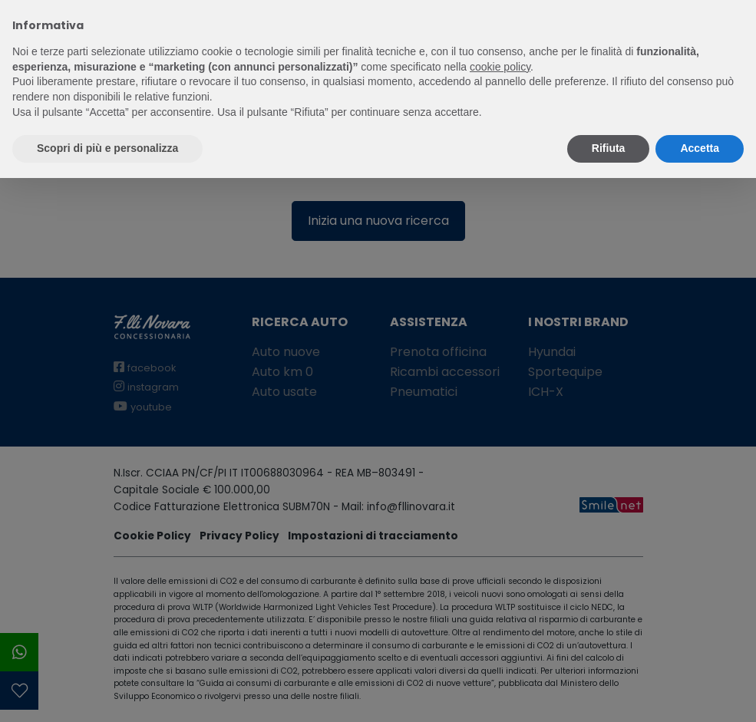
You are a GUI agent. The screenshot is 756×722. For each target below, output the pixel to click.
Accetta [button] (699, 148)
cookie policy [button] (500, 67)
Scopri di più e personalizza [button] (107, 148)
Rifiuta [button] (609, 148)
